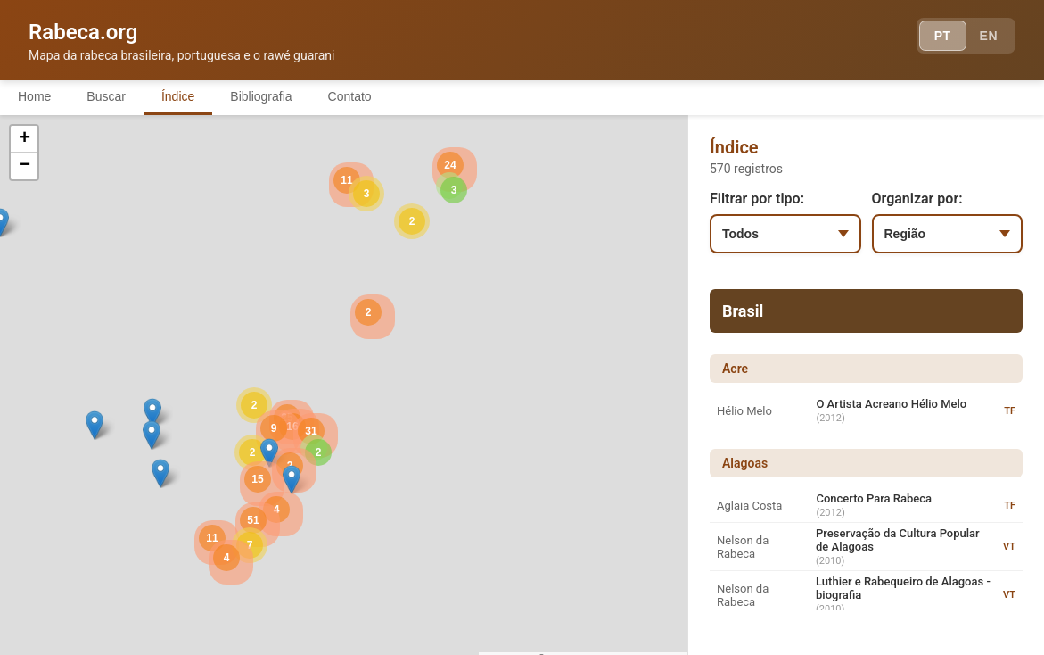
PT (942, 36)
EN (989, 36)
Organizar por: (917, 198)
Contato (350, 96)
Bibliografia (261, 96)
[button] (152, 412)
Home (34, 96)
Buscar (106, 96)
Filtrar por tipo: (757, 198)
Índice (177, 96)
